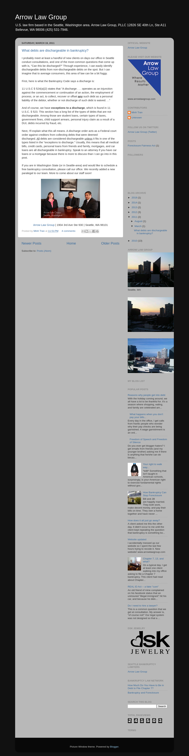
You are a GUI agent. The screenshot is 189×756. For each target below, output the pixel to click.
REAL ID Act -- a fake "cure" (143, 586)
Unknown (136, 117)
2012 (135, 212)
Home (71, 243)
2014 (135, 202)
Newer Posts (31, 243)
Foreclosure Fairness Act (141, 145)
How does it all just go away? (144, 520)
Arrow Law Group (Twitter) (142, 132)
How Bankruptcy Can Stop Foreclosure (154, 494)
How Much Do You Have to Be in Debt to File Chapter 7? (146, 687)
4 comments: (69, 231)
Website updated (137, 539)
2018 (135, 197)
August (139, 221)
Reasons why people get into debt (146, 395)
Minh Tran (136, 112)
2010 (135, 240)
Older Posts (110, 243)
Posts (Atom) (44, 250)
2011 (135, 217)
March (138, 226)
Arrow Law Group (41, 17)
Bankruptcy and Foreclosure (143, 692)
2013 (135, 207)
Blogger (114, 746)
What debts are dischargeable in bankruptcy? (55, 50)
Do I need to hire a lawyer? (142, 605)
